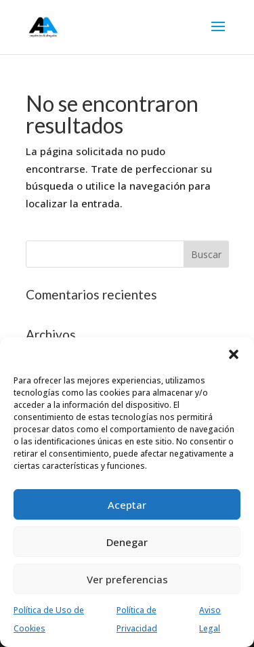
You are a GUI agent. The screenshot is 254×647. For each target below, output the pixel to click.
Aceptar (127, 505)
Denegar (127, 542)
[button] (233, 354)
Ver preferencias (127, 579)
